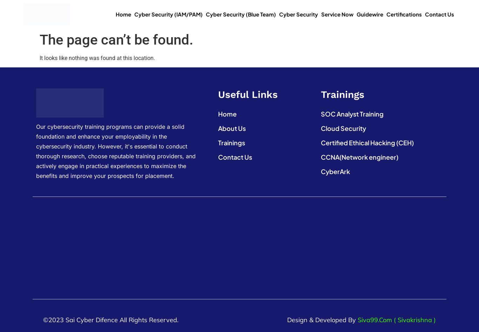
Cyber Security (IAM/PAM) (168, 14)
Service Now (337, 14)
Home (123, 14)
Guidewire (370, 14)
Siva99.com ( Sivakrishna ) (397, 320)
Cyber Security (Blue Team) (241, 14)
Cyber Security (298, 14)
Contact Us (439, 14)
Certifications (404, 14)
